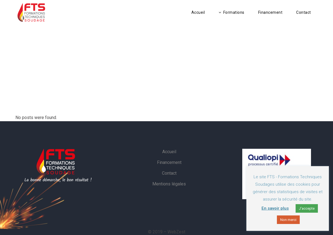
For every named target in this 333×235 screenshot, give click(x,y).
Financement (169, 162)
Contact (169, 173)
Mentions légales (169, 184)
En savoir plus (275, 208)
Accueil (169, 151)
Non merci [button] (288, 220)
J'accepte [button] (307, 208)
